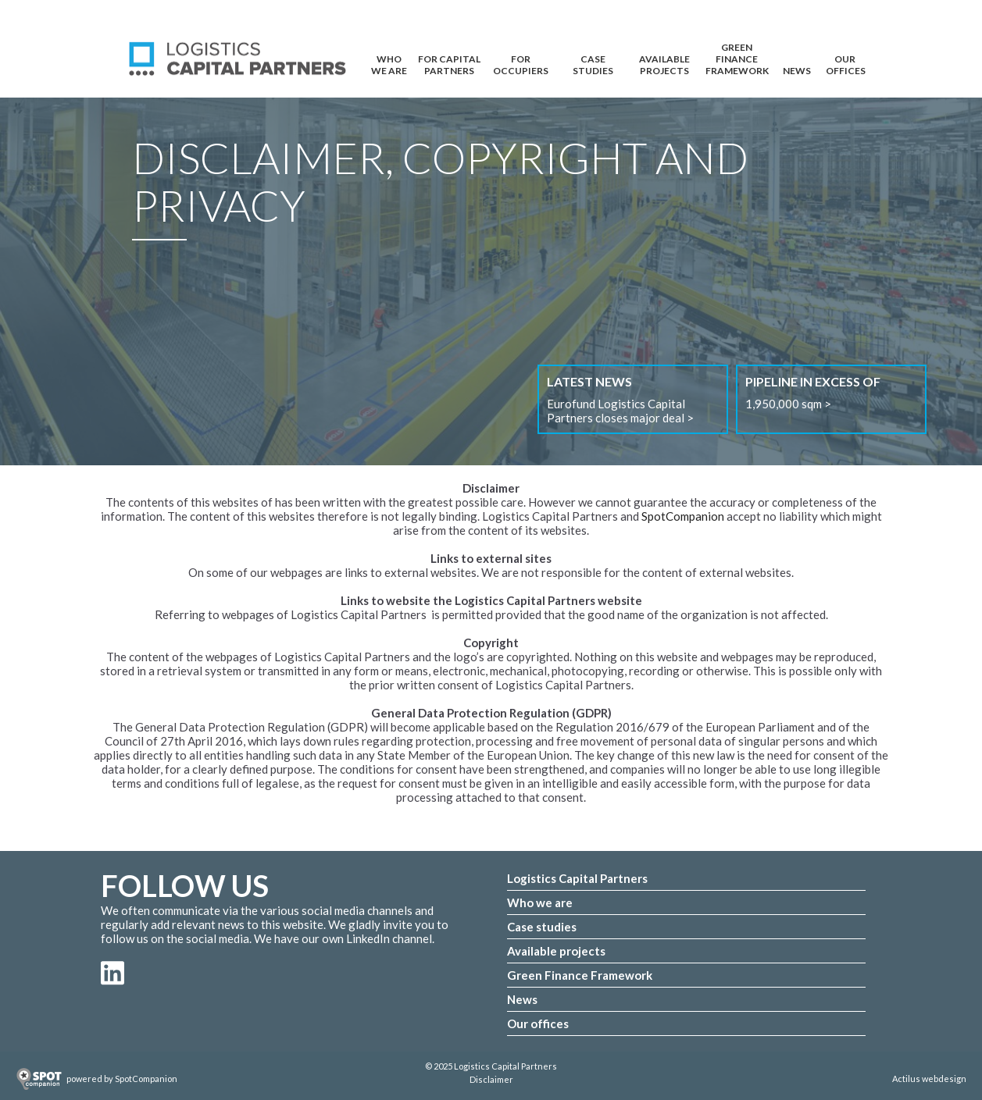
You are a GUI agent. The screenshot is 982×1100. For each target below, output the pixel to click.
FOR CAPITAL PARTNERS (449, 63)
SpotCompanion (682, 516)
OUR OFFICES (846, 63)
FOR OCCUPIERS (520, 63)
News (522, 999)
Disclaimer (491, 1079)
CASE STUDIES (593, 63)
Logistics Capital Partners (577, 878)
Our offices (538, 1023)
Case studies (542, 927)
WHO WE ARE (389, 63)
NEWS (797, 71)
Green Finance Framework (737, 51)
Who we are (540, 902)
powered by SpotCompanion (121, 1078)
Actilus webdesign (929, 1078)
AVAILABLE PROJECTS (664, 63)
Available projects (556, 951)
